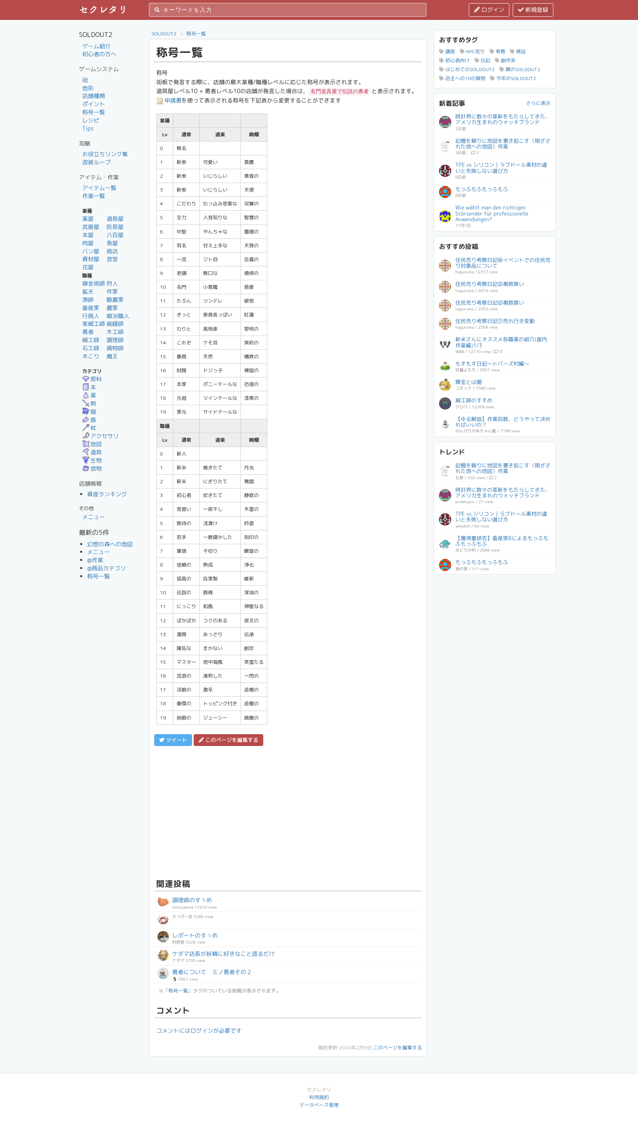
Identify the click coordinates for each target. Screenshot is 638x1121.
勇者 (88, 332)
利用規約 (319, 1097)
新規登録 (533, 9)
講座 (447, 51)
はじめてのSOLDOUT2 (467, 69)
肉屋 (88, 243)
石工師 (90, 348)
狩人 (112, 283)
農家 (112, 308)
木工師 (115, 332)
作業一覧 (93, 196)
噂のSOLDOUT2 (519, 69)
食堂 (112, 259)
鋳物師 (115, 348)
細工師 (90, 340)
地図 (92, 444)
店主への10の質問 (462, 78)
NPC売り (472, 51)
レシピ (90, 120)
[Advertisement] (288, 811)
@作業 (95, 560)
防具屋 (115, 227)
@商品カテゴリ (106, 568)
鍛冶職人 (118, 316)
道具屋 (115, 218)
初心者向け (454, 60)
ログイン (489, 9)
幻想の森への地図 (110, 544)
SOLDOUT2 (164, 33)
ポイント (93, 104)
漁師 (88, 299)
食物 (92, 468)
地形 (88, 88)
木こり (90, 356)
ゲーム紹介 (96, 46)
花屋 (88, 267)
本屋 (88, 235)
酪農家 (115, 299)
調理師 (115, 340)
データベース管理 (319, 1104)
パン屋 (90, 251)
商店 (112, 251)
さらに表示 (538, 103)
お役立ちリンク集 (105, 154)
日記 (482, 60)
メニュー (93, 517)
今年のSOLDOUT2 (513, 78)
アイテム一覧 (99, 188)
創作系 (505, 60)
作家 (112, 291)
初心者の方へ (99, 54)
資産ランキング (107, 494)
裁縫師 (115, 323)
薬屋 (88, 218)
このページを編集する (397, 1047)
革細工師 (93, 323)
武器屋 (90, 227)
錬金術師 (93, 283)
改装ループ (96, 162)
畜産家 (90, 308)
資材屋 (90, 259)
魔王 (112, 356)
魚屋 (112, 243)
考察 (497, 51)
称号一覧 (93, 112)
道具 (92, 452)
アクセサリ (100, 436)
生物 (92, 460)
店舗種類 (93, 96)
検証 (518, 51)
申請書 (168, 100)
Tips (88, 128)
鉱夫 (88, 291)
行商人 (90, 316)
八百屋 (115, 235)
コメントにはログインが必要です (199, 1030)
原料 (92, 379)
